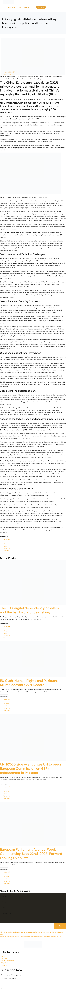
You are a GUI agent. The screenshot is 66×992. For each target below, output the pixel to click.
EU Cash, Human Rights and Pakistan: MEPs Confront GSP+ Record (29, 682)
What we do (11, 7)
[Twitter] (33, 984)
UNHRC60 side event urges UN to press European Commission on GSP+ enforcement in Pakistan (30, 768)
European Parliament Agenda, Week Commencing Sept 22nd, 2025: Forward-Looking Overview (32, 853)
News (19, 7)
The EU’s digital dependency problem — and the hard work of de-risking (31, 610)
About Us (26, 7)
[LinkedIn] (33, 988)
